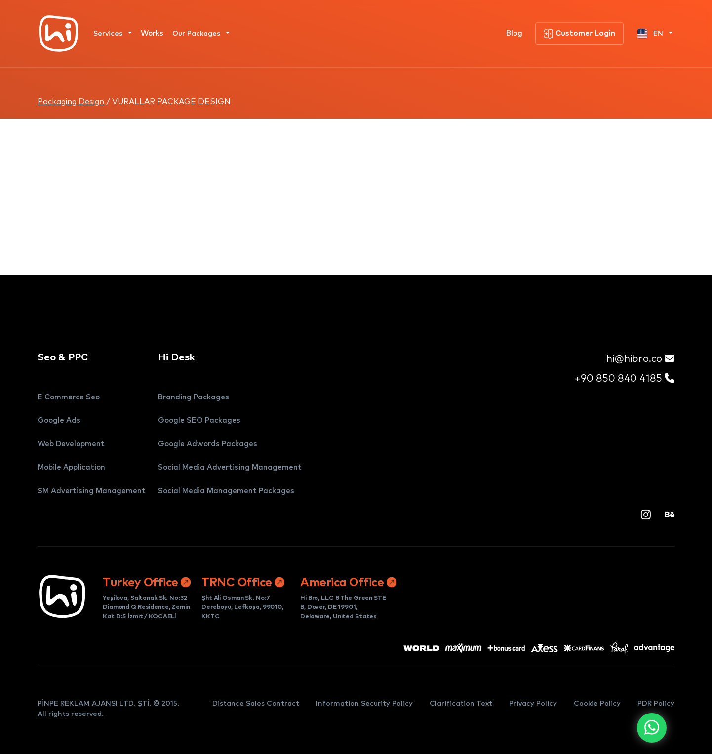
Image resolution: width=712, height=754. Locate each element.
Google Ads (59, 420)
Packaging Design (71, 102)
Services (108, 33)
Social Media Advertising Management (230, 467)
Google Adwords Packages (207, 444)
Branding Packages (193, 397)
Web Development (71, 444)
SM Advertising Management (92, 491)
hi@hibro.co (640, 359)
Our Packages (197, 33)
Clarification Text (461, 703)
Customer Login (579, 34)
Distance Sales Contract (255, 703)
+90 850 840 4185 (624, 378)
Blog (514, 33)
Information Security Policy (364, 703)
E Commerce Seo (69, 397)
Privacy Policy (533, 703)
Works (152, 33)
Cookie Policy (597, 703)
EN (651, 34)
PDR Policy (655, 703)
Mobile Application (71, 467)
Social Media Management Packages (226, 491)
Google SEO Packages (199, 420)
